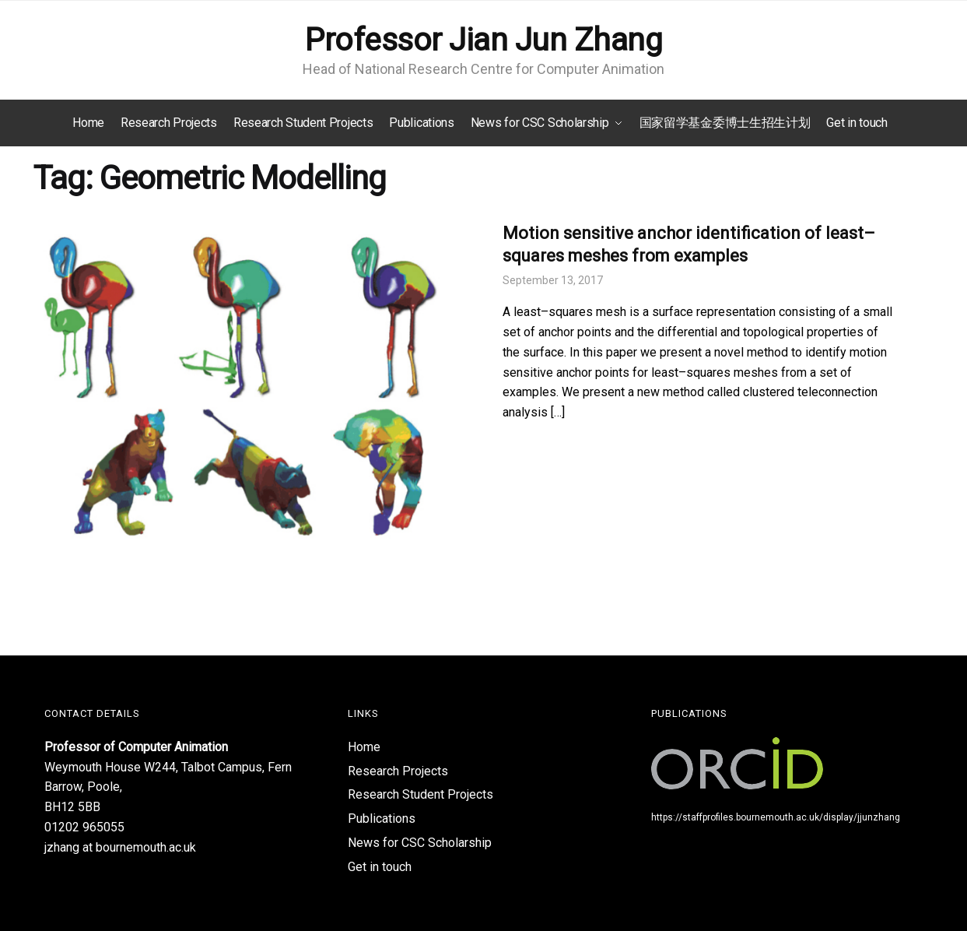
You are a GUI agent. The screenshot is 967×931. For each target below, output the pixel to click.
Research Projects (398, 771)
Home (364, 747)
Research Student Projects (420, 794)
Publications (381, 818)
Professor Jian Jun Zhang (483, 39)
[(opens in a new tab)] (249, 385)
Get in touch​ (380, 866)
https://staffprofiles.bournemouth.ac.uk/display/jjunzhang (775, 817)
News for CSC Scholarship (420, 842)
